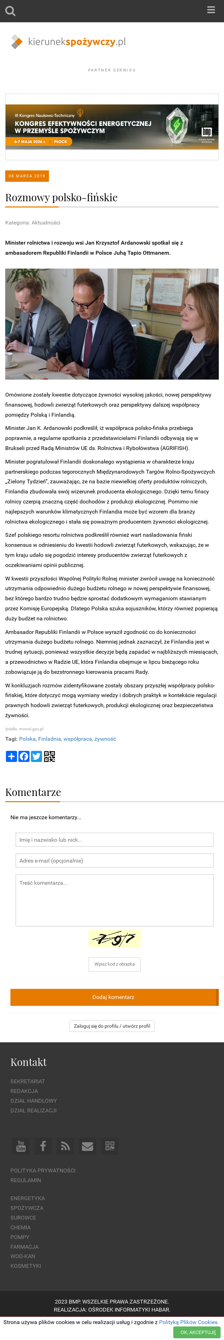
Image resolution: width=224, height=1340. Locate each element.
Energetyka (27, 1217)
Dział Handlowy (33, 1120)
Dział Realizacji (33, 1129)
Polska (27, 757)
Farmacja (24, 1265)
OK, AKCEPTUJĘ (198, 1332)
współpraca (78, 757)
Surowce (23, 1236)
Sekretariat (27, 1100)
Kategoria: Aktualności (32, 241)
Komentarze (33, 810)
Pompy (20, 1256)
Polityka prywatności (42, 1189)
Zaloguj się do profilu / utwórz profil (112, 1045)
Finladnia (49, 757)
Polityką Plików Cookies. (189, 1322)
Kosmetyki (25, 1285)
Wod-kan (22, 1275)
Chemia (20, 1246)
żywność (105, 757)
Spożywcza (26, 1227)
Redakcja (24, 1110)
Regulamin (25, 1199)
